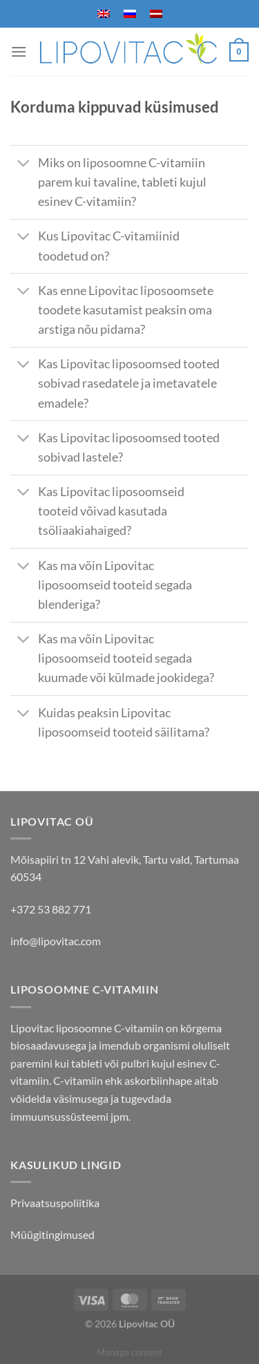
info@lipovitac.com (55, 940)
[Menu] (18, 51)
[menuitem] (103, 14)
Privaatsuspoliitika (54, 1202)
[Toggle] (23, 164)
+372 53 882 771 (50, 909)
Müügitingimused (52, 1234)
